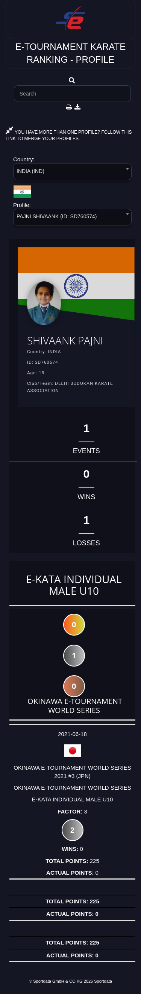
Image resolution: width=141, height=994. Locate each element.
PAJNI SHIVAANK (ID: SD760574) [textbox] (57, 216)
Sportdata (103, 981)
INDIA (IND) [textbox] (30, 171)
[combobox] (72, 173)
